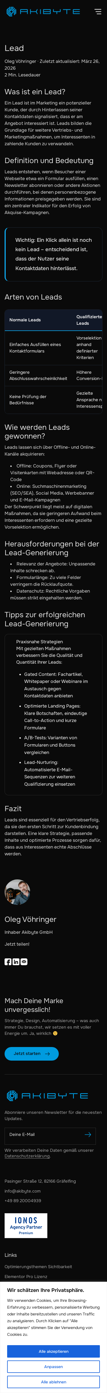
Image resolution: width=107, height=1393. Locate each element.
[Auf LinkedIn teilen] (16, 962)
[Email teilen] (24, 962)
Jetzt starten (27, 1053)
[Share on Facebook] (8, 962)
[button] (97, 11)
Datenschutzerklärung (27, 1156)
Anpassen (53, 1366)
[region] (53, 1337)
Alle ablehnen (53, 1382)
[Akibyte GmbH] (53, 1096)
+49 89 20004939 (23, 1201)
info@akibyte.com (23, 1191)
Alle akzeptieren (53, 1351)
